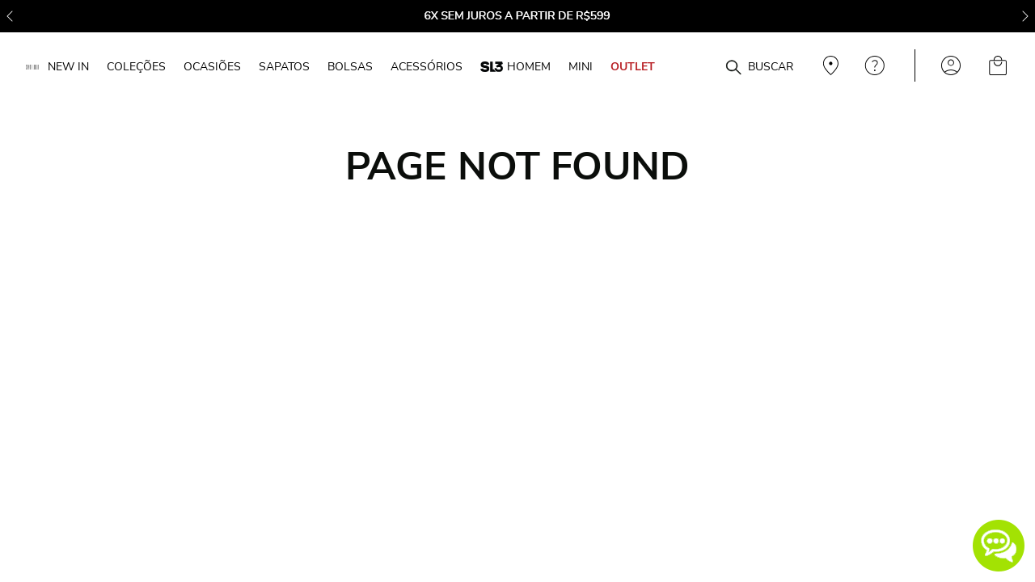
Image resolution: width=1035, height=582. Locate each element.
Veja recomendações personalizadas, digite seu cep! (829, 65)
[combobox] (705, 66)
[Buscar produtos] (733, 68)
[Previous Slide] (9, 16)
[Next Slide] (1025, 16)
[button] (998, 545)
